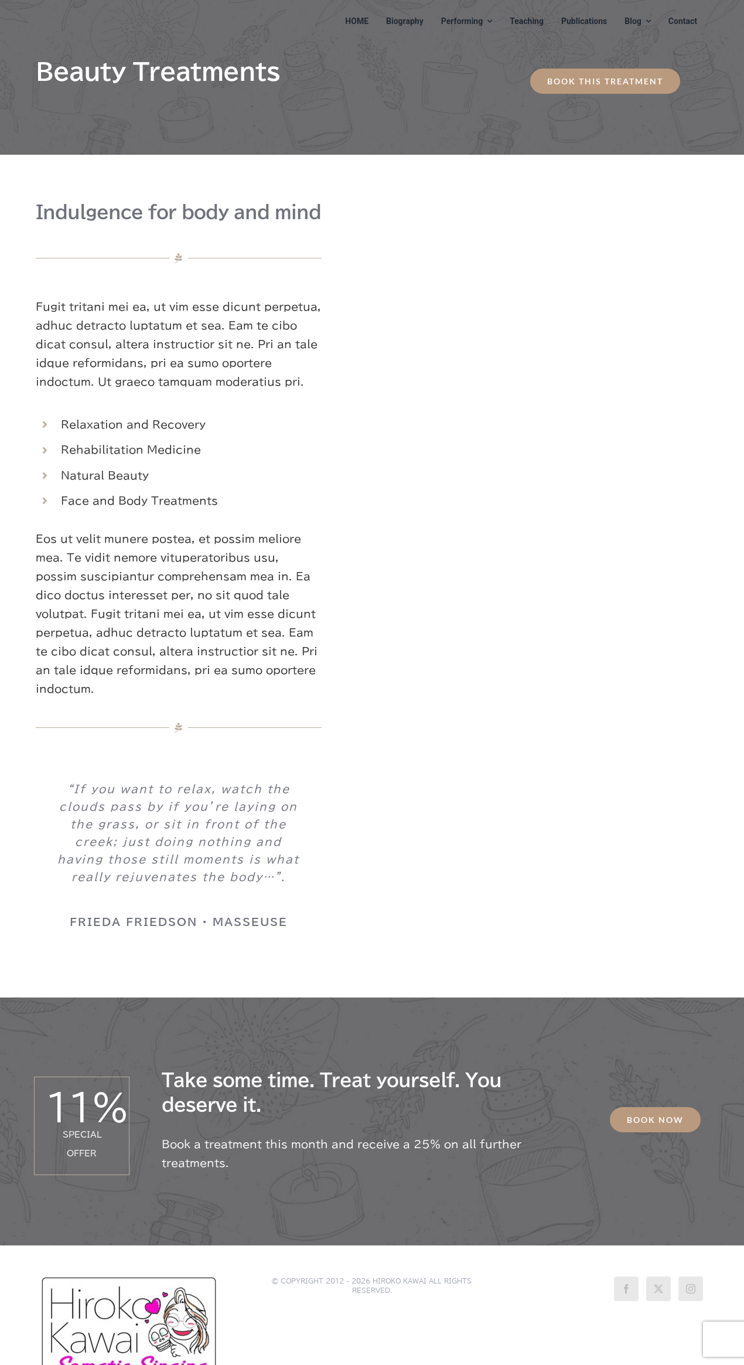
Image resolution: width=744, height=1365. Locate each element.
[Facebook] (626, 1289)
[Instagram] (690, 1289)
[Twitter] (658, 1289)
